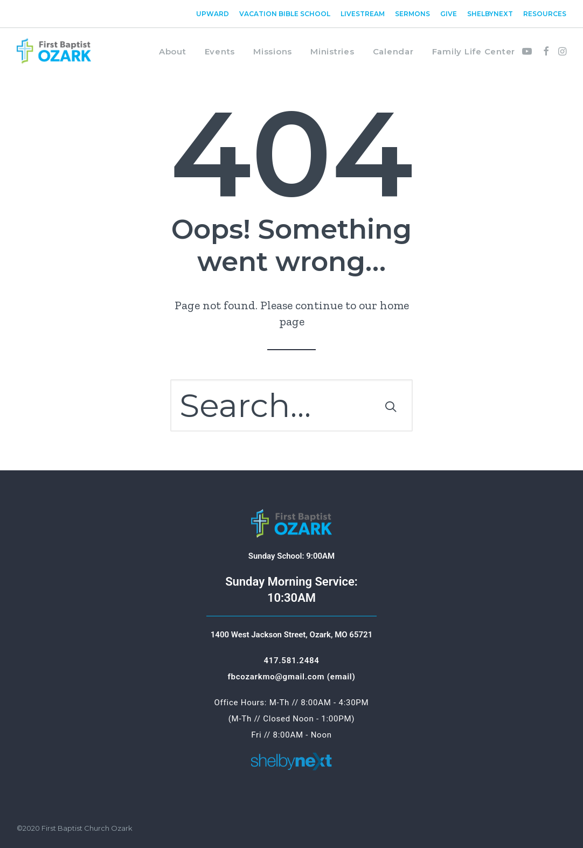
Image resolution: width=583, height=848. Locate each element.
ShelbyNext (490, 14)
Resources (544, 14)
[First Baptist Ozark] (54, 51)
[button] (529, 51)
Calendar (393, 51)
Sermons (412, 14)
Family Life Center (474, 51)
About (172, 51)
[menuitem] (214, 13)
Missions (272, 51)
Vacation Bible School (284, 14)
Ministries (332, 51)
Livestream (363, 14)
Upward (212, 14)
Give (448, 14)
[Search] (291, 405)
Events (220, 51)
